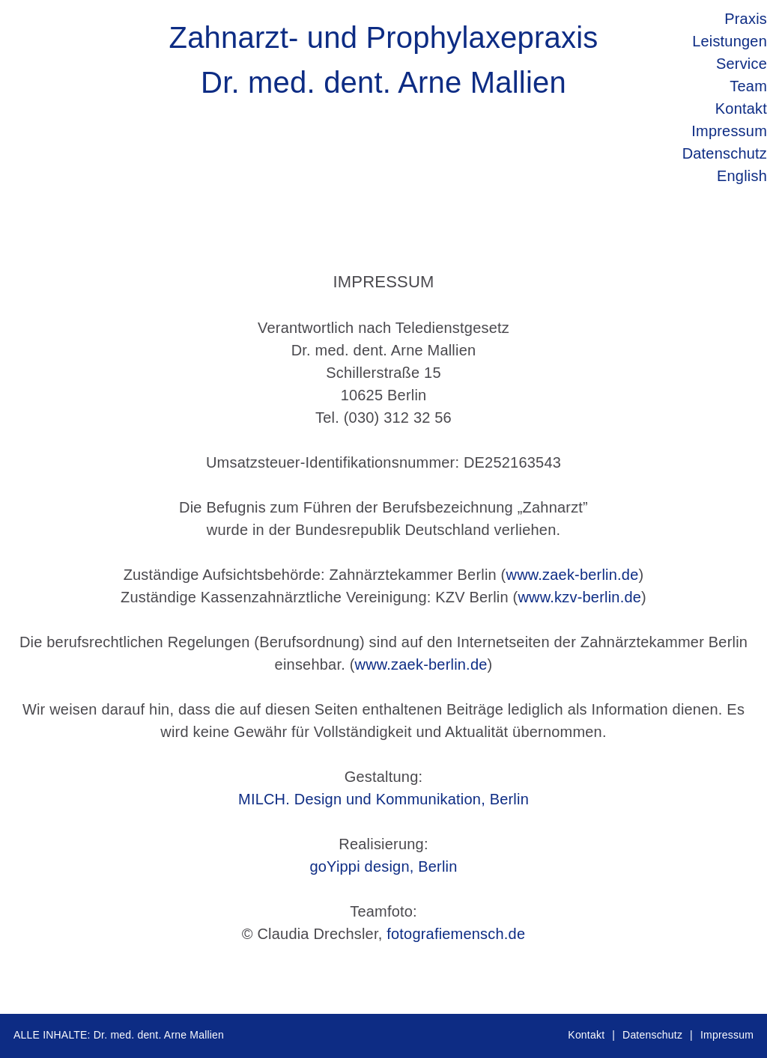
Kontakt (586, 1035)
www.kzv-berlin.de (579, 597)
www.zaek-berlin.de (572, 574)
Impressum (727, 1035)
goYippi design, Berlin (383, 866)
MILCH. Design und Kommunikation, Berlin (383, 799)
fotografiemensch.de (455, 934)
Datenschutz (652, 1035)
